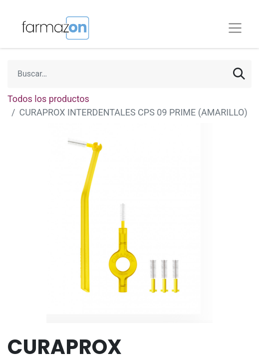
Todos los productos (48, 99)
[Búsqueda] (239, 74)
